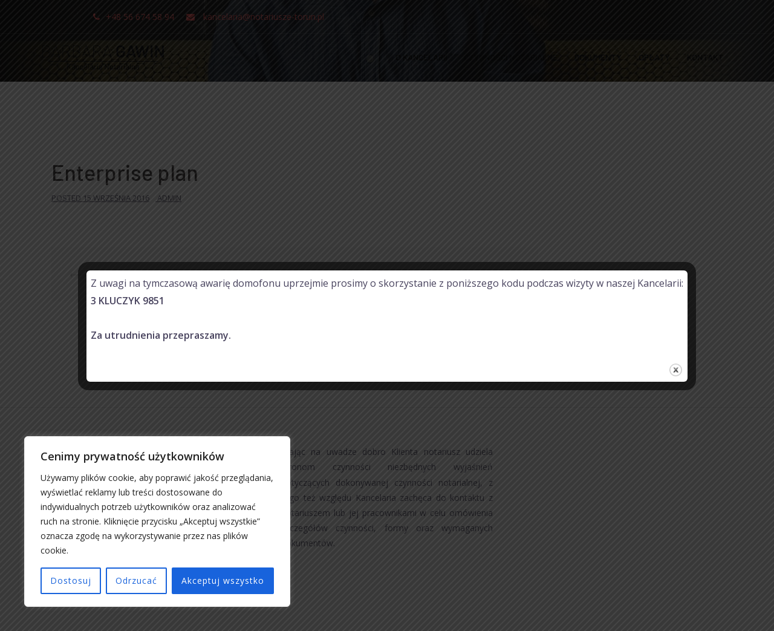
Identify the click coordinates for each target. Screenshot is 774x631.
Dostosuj (70, 580)
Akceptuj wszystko (222, 580)
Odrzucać (136, 580)
